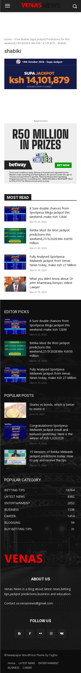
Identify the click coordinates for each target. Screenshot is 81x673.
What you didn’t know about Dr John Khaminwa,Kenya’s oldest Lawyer (51, 283)
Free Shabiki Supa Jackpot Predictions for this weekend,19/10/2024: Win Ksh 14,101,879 (37, 41)
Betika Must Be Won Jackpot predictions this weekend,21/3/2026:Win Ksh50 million (51, 236)
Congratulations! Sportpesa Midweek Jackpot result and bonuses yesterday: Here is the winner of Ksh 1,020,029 (51, 431)
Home (8, 39)
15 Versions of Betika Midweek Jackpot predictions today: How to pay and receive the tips (51, 456)
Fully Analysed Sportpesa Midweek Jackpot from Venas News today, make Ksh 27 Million (53, 260)
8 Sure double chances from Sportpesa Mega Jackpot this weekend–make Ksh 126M (50, 212)
